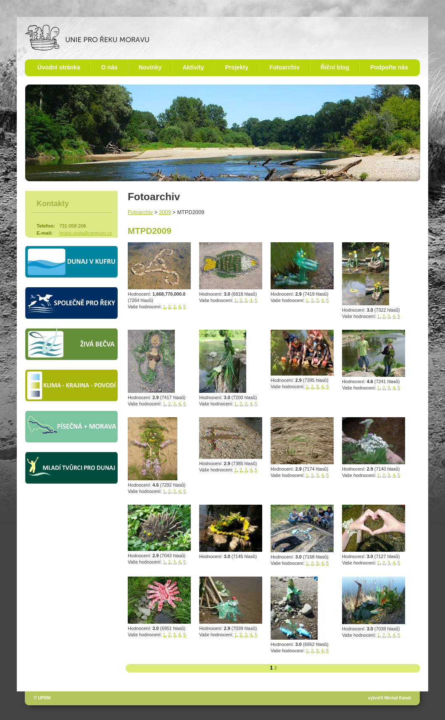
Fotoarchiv (284, 67)
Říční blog (335, 67)
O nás (109, 67)
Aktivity (193, 67)
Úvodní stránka (58, 67)
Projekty (236, 67)
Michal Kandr (397, 698)
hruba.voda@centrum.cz (85, 233)
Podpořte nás (389, 67)
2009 (165, 212)
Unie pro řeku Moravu (87, 37)
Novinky (150, 67)
